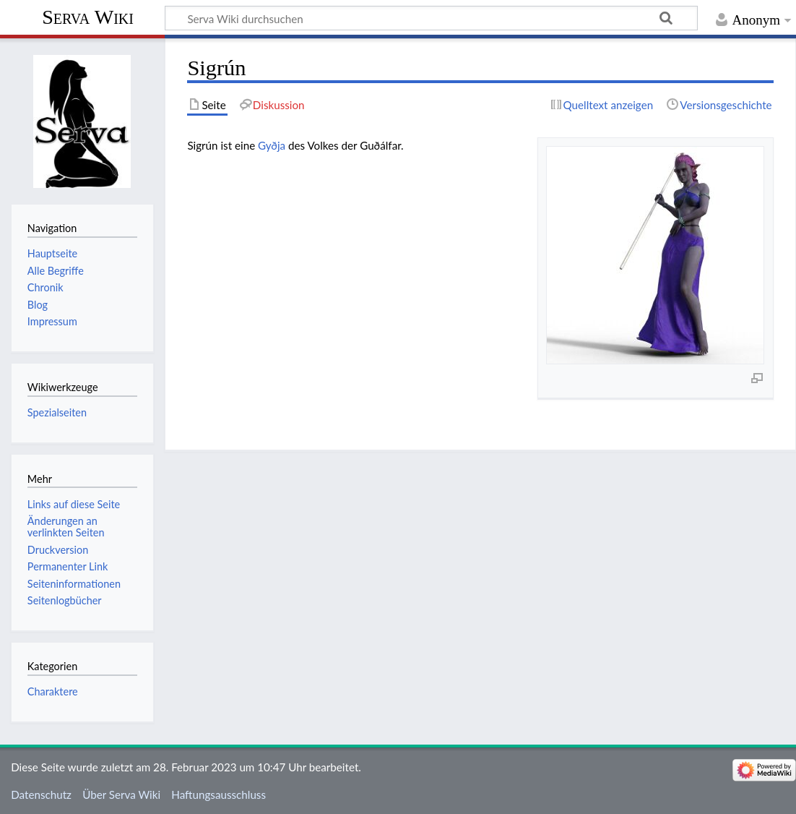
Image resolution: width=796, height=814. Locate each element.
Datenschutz (41, 794)
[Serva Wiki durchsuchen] (431, 18)
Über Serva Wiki (121, 794)
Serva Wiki (88, 17)
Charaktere (52, 691)
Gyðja (271, 145)
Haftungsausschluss (218, 794)
